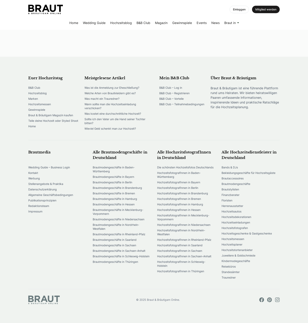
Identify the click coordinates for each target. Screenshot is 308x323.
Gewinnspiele (182, 23)
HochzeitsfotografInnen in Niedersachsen (183, 225)
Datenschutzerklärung (42, 189)
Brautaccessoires (233, 178)
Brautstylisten (230, 189)
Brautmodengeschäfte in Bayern (113, 177)
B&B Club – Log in (170, 88)
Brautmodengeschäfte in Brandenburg (117, 188)
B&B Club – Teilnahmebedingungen (181, 104)
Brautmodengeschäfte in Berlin (112, 182)
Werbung (34, 178)
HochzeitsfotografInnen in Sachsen (179, 251)
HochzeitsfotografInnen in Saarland (180, 245)
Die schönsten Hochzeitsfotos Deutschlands (185, 167)
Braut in (230, 23)
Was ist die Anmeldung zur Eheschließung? (111, 88)
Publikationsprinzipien (42, 200)
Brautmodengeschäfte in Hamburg (115, 199)
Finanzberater (230, 195)
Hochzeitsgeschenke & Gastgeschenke (247, 233)
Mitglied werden (265, 9)
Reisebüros (229, 266)
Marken (33, 99)
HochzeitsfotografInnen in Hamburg (180, 204)
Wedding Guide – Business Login (49, 167)
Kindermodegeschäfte (236, 261)
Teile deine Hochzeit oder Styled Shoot (53, 121)
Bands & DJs (230, 167)
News (215, 23)
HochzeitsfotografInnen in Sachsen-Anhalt (184, 256)
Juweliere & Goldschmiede (238, 255)
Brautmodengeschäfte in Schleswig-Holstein (121, 256)
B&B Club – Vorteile (171, 99)
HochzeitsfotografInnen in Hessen (179, 210)
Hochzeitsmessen (39, 104)
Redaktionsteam (38, 206)
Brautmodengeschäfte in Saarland (115, 240)
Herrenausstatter (232, 206)
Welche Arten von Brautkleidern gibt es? (110, 93)
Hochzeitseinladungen (236, 222)
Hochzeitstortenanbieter (237, 250)
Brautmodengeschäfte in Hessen (114, 204)
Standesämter (231, 272)
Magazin (161, 23)
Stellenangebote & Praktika (45, 184)
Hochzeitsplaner (232, 244)
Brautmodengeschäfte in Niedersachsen (118, 219)
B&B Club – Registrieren (174, 93)
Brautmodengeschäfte (236, 184)
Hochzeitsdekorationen (236, 217)
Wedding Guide (94, 23)
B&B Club (143, 23)
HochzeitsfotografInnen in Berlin (177, 188)
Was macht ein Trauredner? (101, 99)
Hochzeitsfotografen (235, 228)
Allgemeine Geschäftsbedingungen (50, 195)
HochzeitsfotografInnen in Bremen (179, 199)
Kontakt (33, 173)
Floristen (227, 200)
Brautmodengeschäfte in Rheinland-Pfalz (119, 234)
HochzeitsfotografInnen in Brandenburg (182, 193)
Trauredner (229, 277)
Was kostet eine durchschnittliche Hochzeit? (112, 113)
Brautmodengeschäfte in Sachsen (114, 245)
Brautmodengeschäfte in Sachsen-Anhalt (119, 251)
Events (202, 23)
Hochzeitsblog (121, 23)
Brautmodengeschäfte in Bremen (114, 193)
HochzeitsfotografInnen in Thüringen (180, 271)
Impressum (35, 211)
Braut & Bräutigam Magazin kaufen (50, 115)
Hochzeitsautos (231, 211)
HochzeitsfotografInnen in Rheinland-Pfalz (184, 240)
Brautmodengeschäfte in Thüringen (115, 262)
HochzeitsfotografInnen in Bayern (178, 182)
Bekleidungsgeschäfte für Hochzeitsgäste (248, 173)
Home (73, 23)
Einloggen (239, 9)
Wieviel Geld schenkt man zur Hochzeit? (110, 128)
